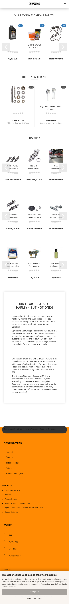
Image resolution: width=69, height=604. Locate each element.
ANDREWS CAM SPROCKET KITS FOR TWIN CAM (34, 216)
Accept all (34, 592)
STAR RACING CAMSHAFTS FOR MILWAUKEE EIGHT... (12, 167)
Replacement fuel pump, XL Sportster (56, 264)
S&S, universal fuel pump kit (34, 264)
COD (10, 535)
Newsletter (10, 452)
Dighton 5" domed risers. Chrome (50, 107)
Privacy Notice (10, 587)
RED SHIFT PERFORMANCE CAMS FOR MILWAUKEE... (34, 167)
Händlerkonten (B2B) (14, 473)
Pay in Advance (15, 556)
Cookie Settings (11, 512)
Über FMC (10, 457)
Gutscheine (11, 468)
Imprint (8, 495)
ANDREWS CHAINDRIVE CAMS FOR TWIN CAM (12, 216)
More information (34, 598)
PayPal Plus (13, 542)
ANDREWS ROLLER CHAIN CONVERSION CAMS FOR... (56, 216)
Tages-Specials (12, 463)
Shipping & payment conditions (18, 503)
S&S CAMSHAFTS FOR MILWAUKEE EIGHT (56, 167)
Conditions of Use (12, 490)
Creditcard (13, 549)
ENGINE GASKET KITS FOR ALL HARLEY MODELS (34, 46)
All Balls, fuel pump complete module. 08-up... (12, 264)
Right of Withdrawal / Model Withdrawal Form (24, 508)
